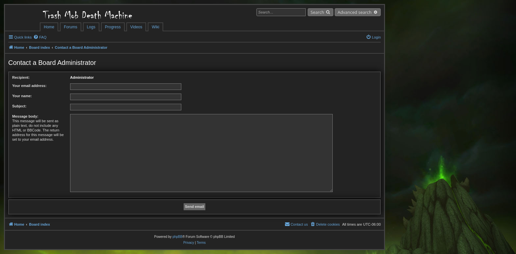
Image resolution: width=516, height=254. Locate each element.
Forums (70, 27)
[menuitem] (39, 37)
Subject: (19, 106)
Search (317, 12)
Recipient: (21, 77)
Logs (91, 27)
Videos (136, 27)
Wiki (155, 27)
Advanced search (355, 12)
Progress (113, 27)
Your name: (22, 96)
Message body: (25, 116)
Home (49, 27)
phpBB (177, 237)
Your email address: (29, 86)
